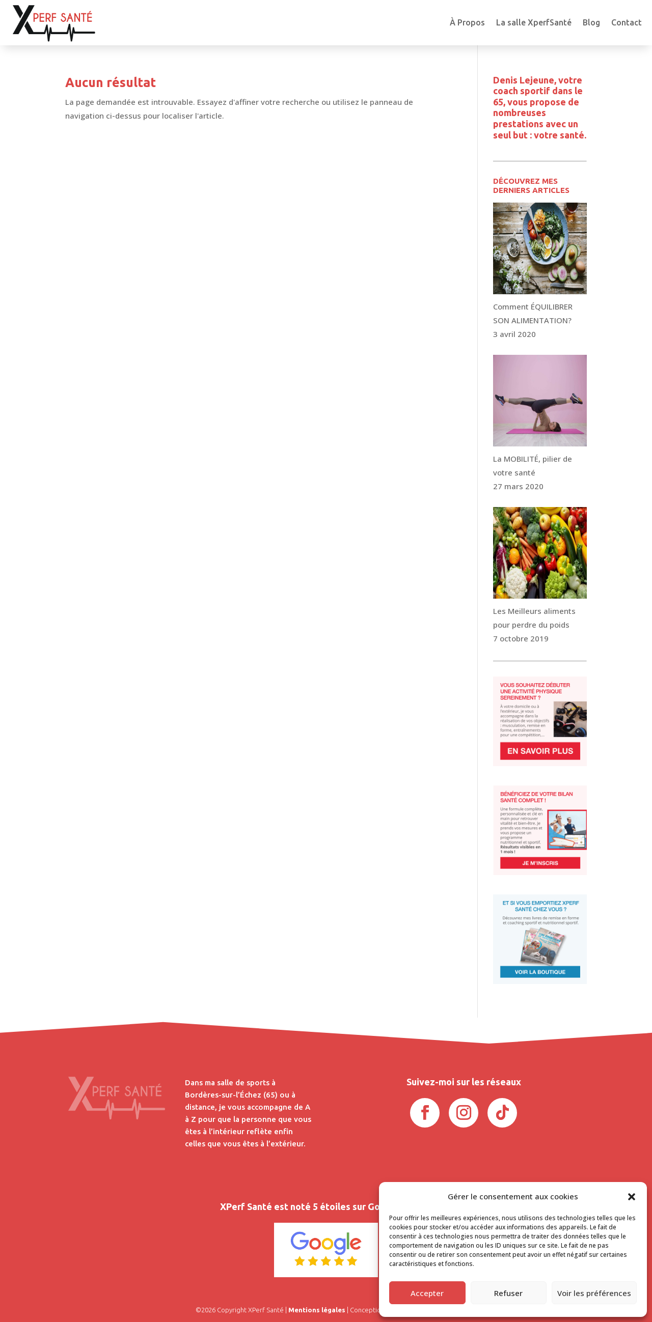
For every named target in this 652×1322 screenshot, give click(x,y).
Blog (591, 22)
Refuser (508, 1293)
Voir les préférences (594, 1293)
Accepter (427, 1293)
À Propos (467, 22)
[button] (632, 1197)
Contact (626, 22)
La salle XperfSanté (534, 22)
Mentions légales (316, 1309)
